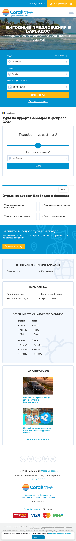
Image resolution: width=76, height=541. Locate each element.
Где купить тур (38, 479)
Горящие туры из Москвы (36, 495)
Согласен (38, 537)
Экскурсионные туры (18, 298)
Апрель (23, 330)
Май (22, 334)
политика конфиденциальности (53, 527)
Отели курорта (13, 271)
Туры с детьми (48, 298)
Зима (35, 340)
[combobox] (58, 56)
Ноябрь (23, 354)
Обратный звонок (49, 471)
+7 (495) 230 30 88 (37, 4)
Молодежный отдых (51, 294)
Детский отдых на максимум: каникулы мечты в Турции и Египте (37, 430)
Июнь (36, 326)
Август (37, 334)
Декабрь (38, 345)
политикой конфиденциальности (59, 534)
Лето (34, 321)
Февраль (38, 354)
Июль (36, 330)
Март (22, 326)
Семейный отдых (15, 294)
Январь (37, 349)
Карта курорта (48, 271)
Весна (21, 321)
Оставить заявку (13, 246)
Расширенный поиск (38, 101)
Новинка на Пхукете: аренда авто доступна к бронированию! (37, 400)
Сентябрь (24, 345)
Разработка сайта (32, 509)
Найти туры (38, 95)
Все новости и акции (38, 439)
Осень (21, 340)
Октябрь (24, 349)
